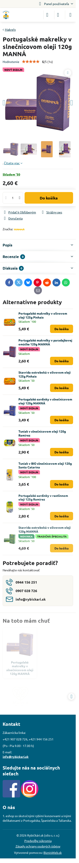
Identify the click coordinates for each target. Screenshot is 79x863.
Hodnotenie (11, 62)
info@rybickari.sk (16, 757)
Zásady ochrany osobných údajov (38, 846)
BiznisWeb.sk (52, 852)
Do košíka (49, 197)
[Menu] (70, 14)
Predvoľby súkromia (38, 841)
